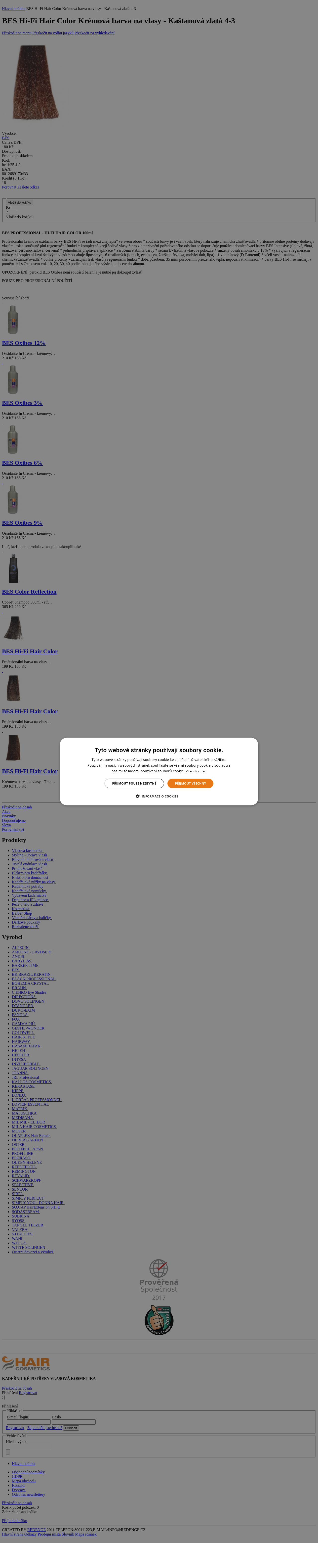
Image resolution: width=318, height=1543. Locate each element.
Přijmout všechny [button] (190, 783)
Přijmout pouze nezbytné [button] (134, 783)
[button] (159, 796)
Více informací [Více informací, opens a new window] (196, 771)
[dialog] (159, 771)
